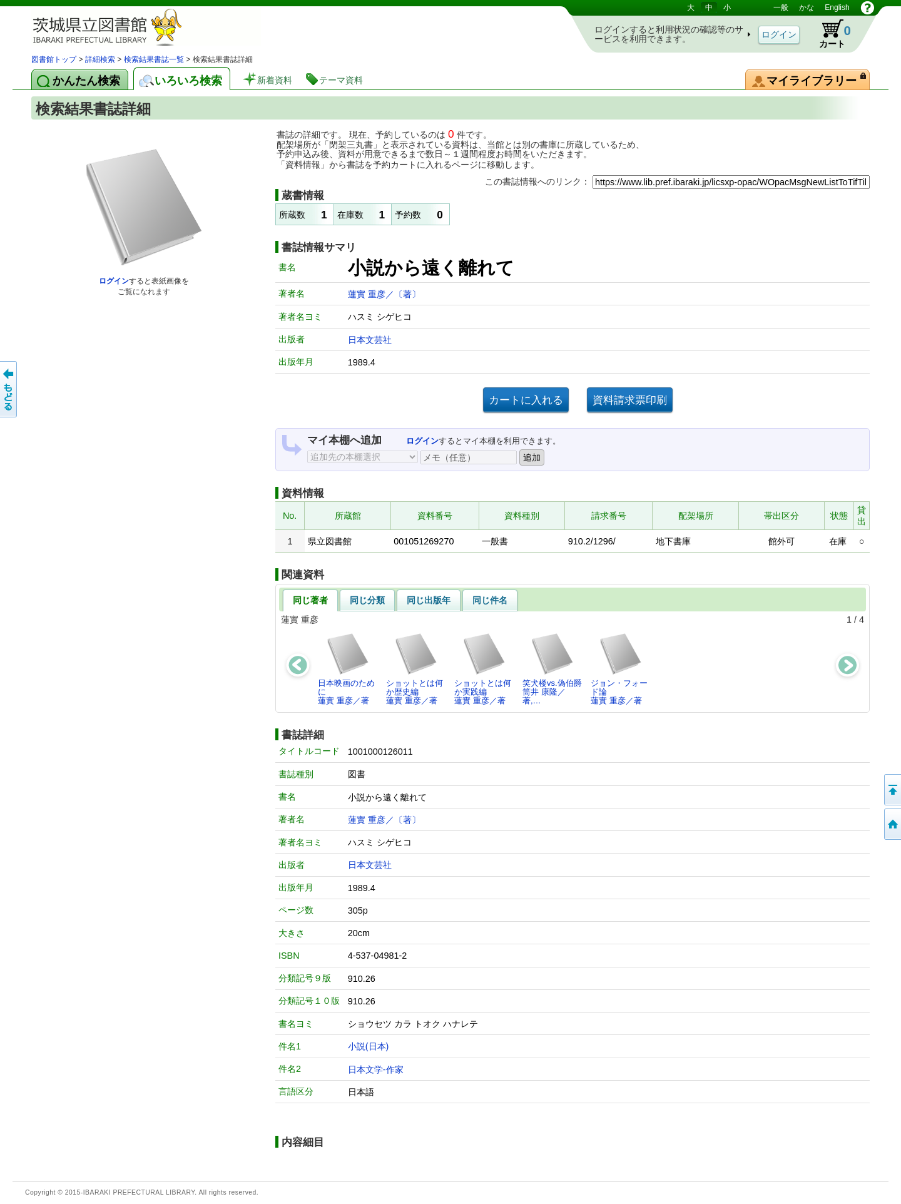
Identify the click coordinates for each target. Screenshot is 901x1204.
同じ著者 (310, 600)
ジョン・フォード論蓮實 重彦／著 (619, 669)
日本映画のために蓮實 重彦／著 (346, 669)
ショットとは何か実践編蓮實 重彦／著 (482, 669)
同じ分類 (367, 600)
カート (829, 34)
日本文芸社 (370, 340)
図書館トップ (53, 59)
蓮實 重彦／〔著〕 (384, 294)
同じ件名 (489, 600)
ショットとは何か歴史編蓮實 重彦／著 (414, 669)
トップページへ (891, 824)
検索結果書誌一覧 (154, 59)
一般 (780, 7)
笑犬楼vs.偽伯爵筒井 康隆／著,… (552, 669)
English (837, 7)
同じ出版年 (428, 600)
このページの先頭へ (891, 789)
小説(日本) (368, 1046)
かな (806, 7)
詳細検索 (100, 59)
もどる (9, 389)
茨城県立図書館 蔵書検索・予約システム (163, 26)
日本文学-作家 (376, 1069)
